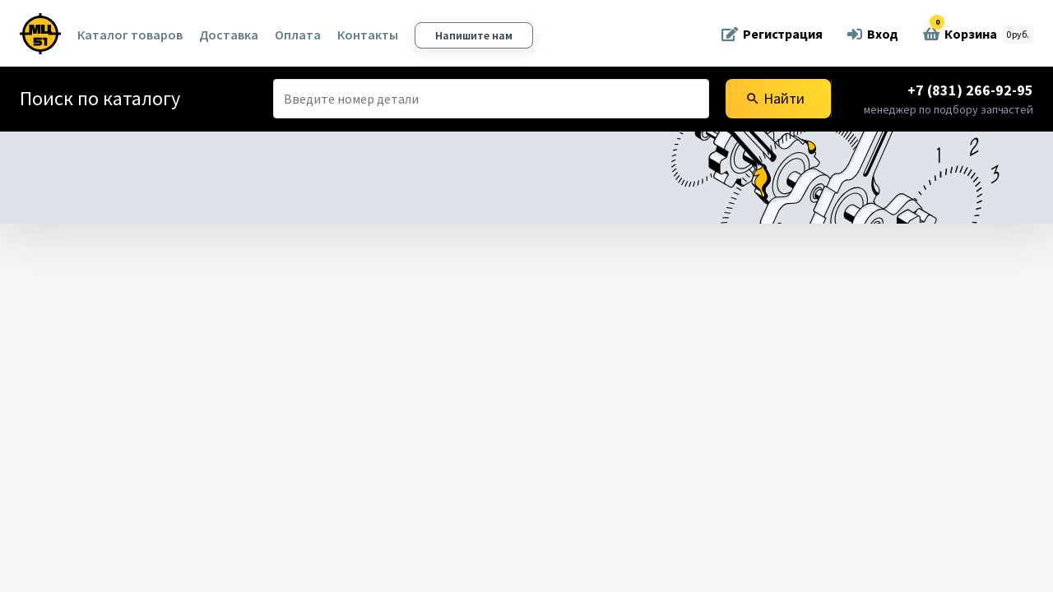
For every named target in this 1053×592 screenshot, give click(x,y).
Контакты (367, 34)
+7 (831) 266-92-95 (970, 90)
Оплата (298, 34)
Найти (775, 98)
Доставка (228, 34)
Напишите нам (474, 35)
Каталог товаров (130, 34)
